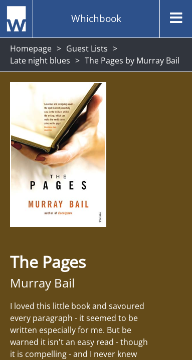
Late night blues (40, 60)
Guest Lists (87, 48)
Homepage (31, 48)
